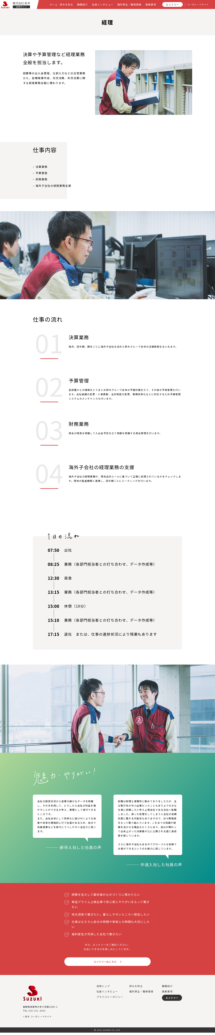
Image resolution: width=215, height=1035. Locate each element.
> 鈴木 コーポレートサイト (37, 1018)
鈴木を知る (136, 988)
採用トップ (103, 988)
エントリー (172, 1000)
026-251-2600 (37, 1012)
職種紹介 (167, 988)
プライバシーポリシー (110, 999)
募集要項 (167, 993)
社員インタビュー (107, 993)
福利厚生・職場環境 (141, 993)
